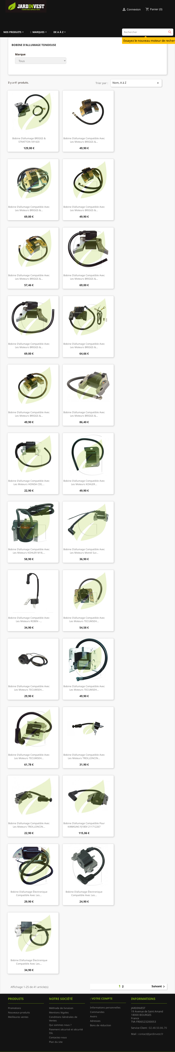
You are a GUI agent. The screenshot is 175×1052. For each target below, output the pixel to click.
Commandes (97, 1012)
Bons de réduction (100, 1025)
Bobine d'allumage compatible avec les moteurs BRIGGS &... (84, 140)
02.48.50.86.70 (158, 1027)
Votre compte (101, 998)
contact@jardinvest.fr (150, 1034)
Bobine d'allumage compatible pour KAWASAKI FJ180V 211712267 (84, 825)
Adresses (95, 1020)
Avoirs (93, 1016)
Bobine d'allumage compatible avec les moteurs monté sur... (84, 551)
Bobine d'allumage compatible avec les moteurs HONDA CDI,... (29, 482)
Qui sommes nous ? (60, 1025)
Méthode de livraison (61, 1008)
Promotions (14, 1008)
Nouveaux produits (19, 1012)
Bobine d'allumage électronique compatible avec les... (29, 893)
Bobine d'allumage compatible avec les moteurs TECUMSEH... (84, 619)
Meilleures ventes (18, 1017)
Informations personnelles (105, 1007)
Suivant (159, 987)
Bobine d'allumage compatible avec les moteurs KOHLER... (84, 482)
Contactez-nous (58, 1037)
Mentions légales (59, 1012)
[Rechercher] (147, 32)
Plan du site (56, 1041)
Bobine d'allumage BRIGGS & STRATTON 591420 (29, 140)
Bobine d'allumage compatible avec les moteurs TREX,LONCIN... (84, 756)
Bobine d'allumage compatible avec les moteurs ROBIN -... (29, 619)
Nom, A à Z (136, 83)
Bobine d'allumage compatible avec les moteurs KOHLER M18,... (29, 551)
